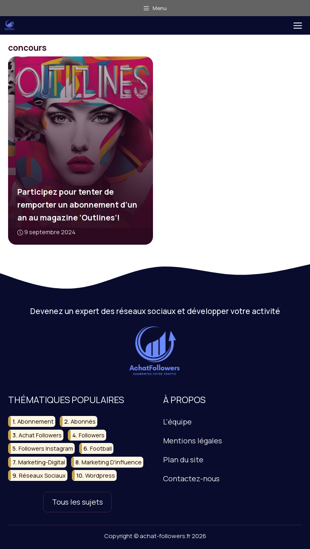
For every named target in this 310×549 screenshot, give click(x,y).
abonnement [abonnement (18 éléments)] (35, 421)
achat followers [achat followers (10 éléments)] (40, 435)
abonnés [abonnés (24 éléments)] (83, 421)
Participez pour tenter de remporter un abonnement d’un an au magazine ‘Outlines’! (77, 205)
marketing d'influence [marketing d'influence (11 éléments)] (112, 462)
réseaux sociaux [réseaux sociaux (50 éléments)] (42, 475)
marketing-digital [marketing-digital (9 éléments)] (41, 462)
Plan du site (183, 459)
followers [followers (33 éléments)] (92, 435)
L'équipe (177, 421)
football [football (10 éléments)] (101, 448)
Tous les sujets (77, 502)
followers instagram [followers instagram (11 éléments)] (46, 448)
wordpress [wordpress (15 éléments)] (100, 475)
